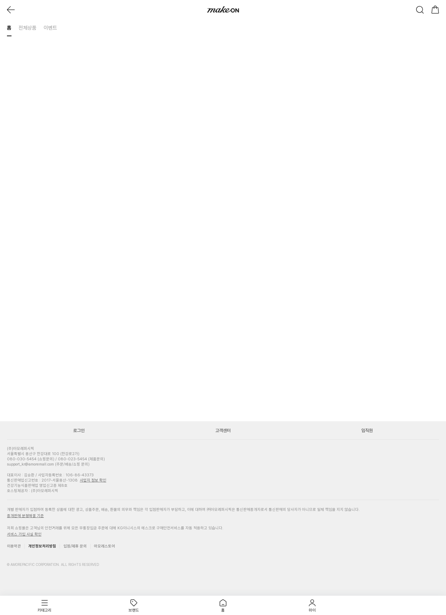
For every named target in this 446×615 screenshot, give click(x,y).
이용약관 (14, 546)
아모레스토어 (104, 546)
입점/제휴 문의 (75, 546)
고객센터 (223, 430)
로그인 (79, 430)
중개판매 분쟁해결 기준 (25, 516)
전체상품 (27, 28)
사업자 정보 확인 (93, 480)
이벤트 (50, 28)
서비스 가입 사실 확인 (24, 534)
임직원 (367, 430)
